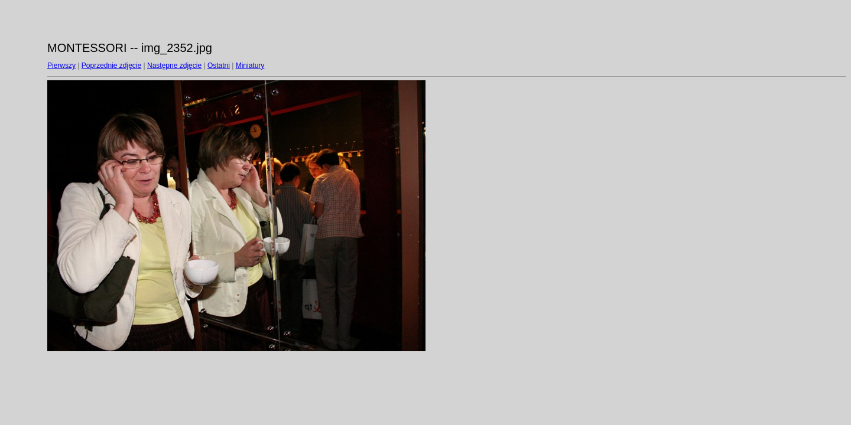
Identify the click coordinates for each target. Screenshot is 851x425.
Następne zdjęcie (174, 65)
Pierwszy (61, 65)
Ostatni (218, 65)
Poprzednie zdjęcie (111, 65)
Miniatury (250, 65)
